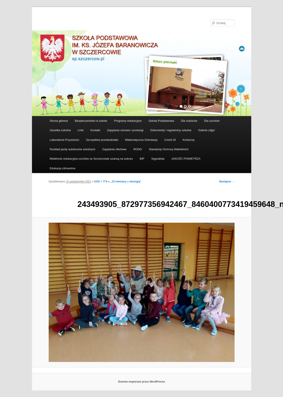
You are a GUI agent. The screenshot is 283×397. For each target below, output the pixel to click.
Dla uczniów (211, 120)
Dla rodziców (189, 120)
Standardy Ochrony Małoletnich (169, 149)
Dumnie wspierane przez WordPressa (141, 381)
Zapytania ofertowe (114, 149)
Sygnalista (157, 158)
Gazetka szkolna (60, 130)
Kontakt (95, 130)
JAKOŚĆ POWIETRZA (186, 158)
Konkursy (188, 139)
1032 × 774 (100, 181)
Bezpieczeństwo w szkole (91, 120)
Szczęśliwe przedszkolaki (102, 139)
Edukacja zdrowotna (62, 168)
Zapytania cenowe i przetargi (125, 130)
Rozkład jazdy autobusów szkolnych (72, 149)
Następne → (226, 181)
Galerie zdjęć (206, 130)
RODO (137, 149)
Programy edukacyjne (128, 120)
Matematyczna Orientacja (141, 139)
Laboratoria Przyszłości (64, 139)
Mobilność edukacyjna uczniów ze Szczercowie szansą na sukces (91, 158)
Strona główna (59, 120)
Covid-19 (170, 139)
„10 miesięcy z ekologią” (125, 181)
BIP (142, 158)
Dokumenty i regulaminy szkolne (170, 130)
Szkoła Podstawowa (161, 120)
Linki (81, 130)
